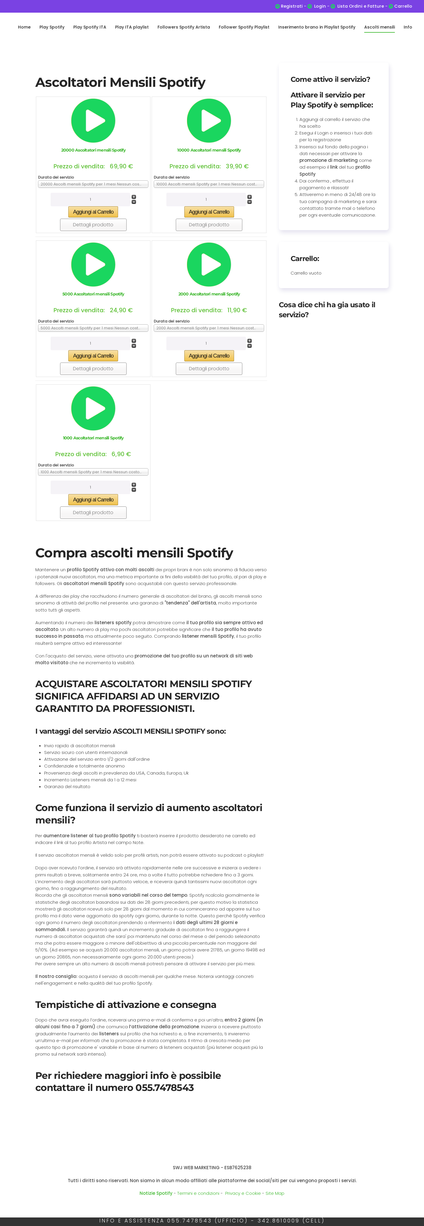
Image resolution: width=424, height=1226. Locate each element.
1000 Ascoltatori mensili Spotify (93, 438)
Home (24, 27)
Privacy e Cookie (243, 1193)
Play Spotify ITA (89, 27)
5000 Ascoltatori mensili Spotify (93, 294)
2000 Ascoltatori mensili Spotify (209, 294)
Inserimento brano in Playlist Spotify (316, 27)
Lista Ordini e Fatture (360, 6)
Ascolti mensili (379, 27)
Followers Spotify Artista (184, 27)
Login (320, 6)
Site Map (275, 1193)
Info (408, 27)
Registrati (292, 6)
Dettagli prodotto (93, 224)
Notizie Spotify (156, 1193)
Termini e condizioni (198, 1193)
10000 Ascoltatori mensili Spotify (209, 150)
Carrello (402, 6)
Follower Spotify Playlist (244, 27)
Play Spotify (51, 27)
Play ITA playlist (132, 27)
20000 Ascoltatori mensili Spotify (93, 150)
